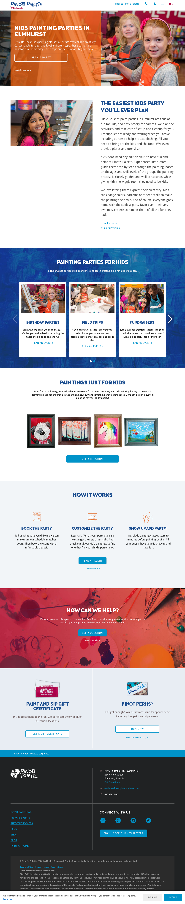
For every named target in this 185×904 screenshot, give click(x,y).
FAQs (14, 829)
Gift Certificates (22, 823)
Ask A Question (92, 458)
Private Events (20, 817)
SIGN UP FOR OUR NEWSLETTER (123, 833)
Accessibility (57, 867)
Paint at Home (20, 846)
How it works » (22, 70)
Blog (14, 840)
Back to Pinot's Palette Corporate (31, 753)
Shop (14, 834)
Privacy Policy (42, 867)
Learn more (8, 899)
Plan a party (41, 57)
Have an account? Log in (137, 737)
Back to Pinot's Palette (127, 3)
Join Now (137, 729)
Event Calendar (21, 812)
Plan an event (93, 560)
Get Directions (112, 782)
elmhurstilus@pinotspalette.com (121, 788)
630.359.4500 (111, 794)
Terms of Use (26, 867)
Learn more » (93, 568)
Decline (152, 897)
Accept (173, 897)
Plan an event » (43, 342)
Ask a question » (110, 228)
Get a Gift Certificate (47, 733)
